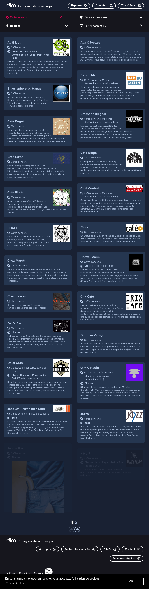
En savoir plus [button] (15, 583)
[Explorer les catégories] (79, 6)
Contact (132, 549)
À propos (47, 549)
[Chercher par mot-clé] (104, 6)
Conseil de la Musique (31, 573)
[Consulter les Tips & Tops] (131, 6)
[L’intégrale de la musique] (29, 5)
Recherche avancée (79, 549)
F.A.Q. (110, 549)
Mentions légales (126, 558)
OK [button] (131, 581)
